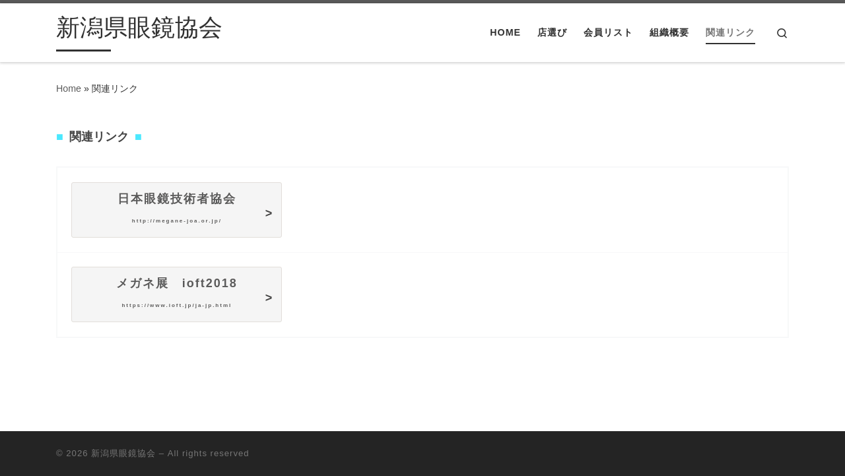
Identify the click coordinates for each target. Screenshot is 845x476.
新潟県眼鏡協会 (123, 453)
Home (68, 88)
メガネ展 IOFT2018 (177, 292)
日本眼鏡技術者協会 (177, 208)
